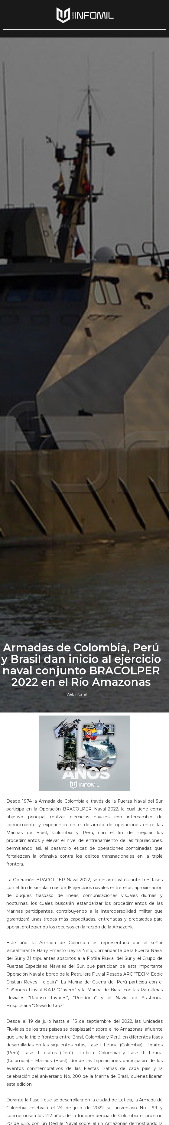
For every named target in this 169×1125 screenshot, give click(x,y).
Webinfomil (77, 694)
